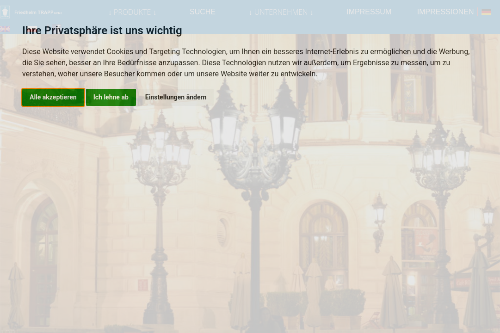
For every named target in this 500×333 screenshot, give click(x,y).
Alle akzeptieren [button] (53, 97)
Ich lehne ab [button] (111, 97)
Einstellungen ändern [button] (176, 97)
